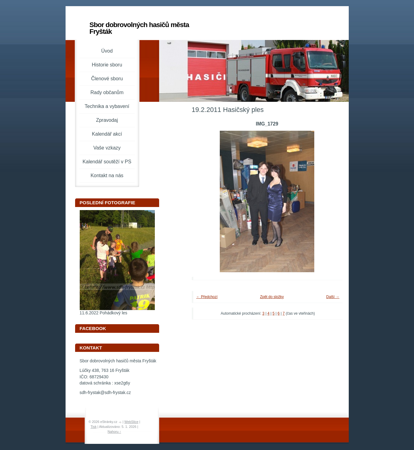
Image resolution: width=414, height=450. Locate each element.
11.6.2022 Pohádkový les (103, 313)
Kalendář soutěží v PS (106, 161)
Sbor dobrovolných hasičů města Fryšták (139, 28)
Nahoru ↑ (114, 431)
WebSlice (131, 422)
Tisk (93, 426)
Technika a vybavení (107, 106)
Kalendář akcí (107, 134)
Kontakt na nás (106, 175)
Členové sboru (107, 78)
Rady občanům (107, 92)
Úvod (107, 51)
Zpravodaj (107, 120)
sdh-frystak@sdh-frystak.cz (105, 392)
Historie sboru (107, 64)
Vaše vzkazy (107, 147)
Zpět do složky (272, 297)
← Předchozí (207, 297)
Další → (333, 297)
